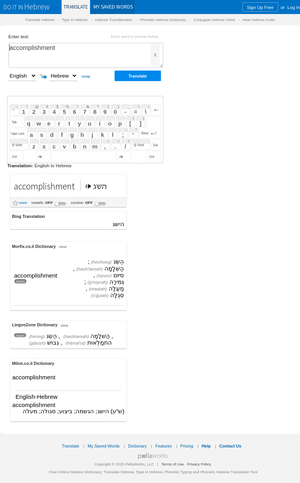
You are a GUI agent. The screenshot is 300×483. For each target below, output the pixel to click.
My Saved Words (104, 446)
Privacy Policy (199, 464)
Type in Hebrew (75, 20)
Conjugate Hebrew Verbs (214, 20)
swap (85, 76)
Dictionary (137, 446)
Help (206, 446)
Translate (76, 7)
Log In (294, 7)
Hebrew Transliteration (113, 20)
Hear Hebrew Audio (259, 20)
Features (163, 446)
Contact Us (230, 446)
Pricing (186, 446)
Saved (113, 7)
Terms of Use (172, 464)
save (23, 202)
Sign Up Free (260, 7)
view (63, 246)
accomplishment (86, 55)
